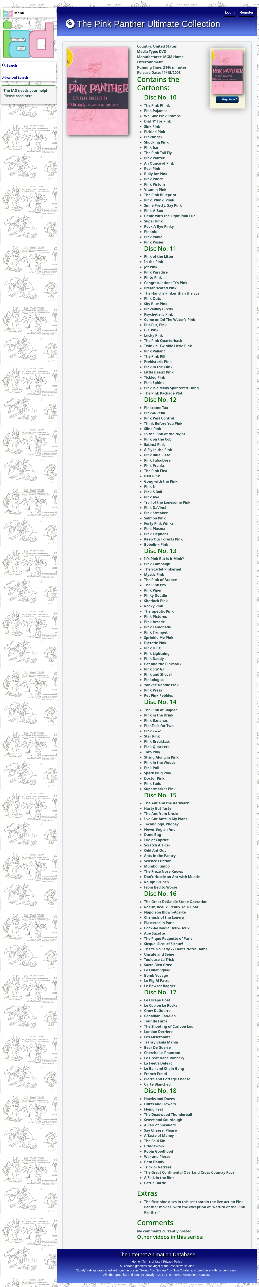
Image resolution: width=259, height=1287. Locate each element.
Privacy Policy (172, 1261)
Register (246, 12)
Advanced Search (15, 77)
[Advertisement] (27, 132)
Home (136, 1261)
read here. (25, 95)
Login (230, 12)
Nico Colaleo (181, 1270)
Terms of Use (151, 1261)
